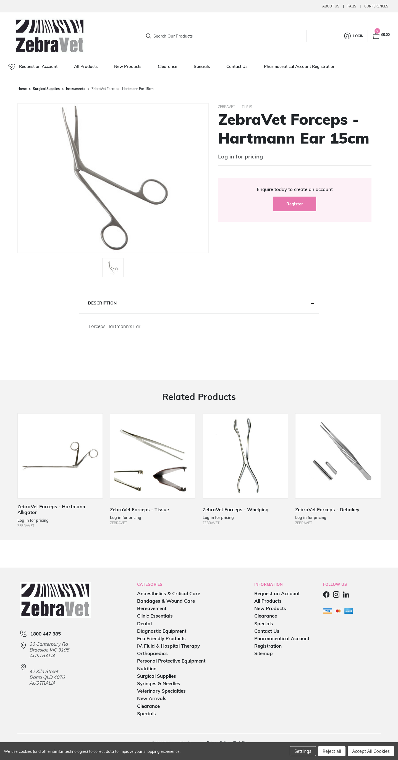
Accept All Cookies (371, 751)
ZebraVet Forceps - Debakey (327, 509)
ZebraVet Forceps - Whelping (236, 509)
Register (294, 203)
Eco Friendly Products (161, 638)
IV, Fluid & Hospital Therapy (168, 646)
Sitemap (263, 653)
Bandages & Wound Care (166, 601)
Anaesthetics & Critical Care (168, 593)
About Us (330, 6)
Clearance (167, 66)
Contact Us (236, 66)
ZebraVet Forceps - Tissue (139, 509)
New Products (127, 66)
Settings (302, 751)
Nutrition (146, 668)
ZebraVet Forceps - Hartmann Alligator (51, 509)
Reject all (332, 751)
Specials (202, 66)
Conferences (376, 6)
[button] (199, 303)
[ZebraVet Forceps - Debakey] (338, 456)
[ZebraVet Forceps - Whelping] (245, 456)
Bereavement (151, 608)
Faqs (351, 6)
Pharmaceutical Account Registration (300, 66)
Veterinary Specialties (161, 691)
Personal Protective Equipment (171, 661)
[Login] (353, 36)
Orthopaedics (152, 653)
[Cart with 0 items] (381, 36)
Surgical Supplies (156, 676)
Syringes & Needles (158, 683)
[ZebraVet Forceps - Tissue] (152, 456)
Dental (144, 623)
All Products (86, 66)
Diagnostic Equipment (161, 631)
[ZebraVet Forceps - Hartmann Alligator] (60, 456)
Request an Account (32, 67)
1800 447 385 (45, 634)
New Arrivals (151, 698)
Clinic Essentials (155, 616)
